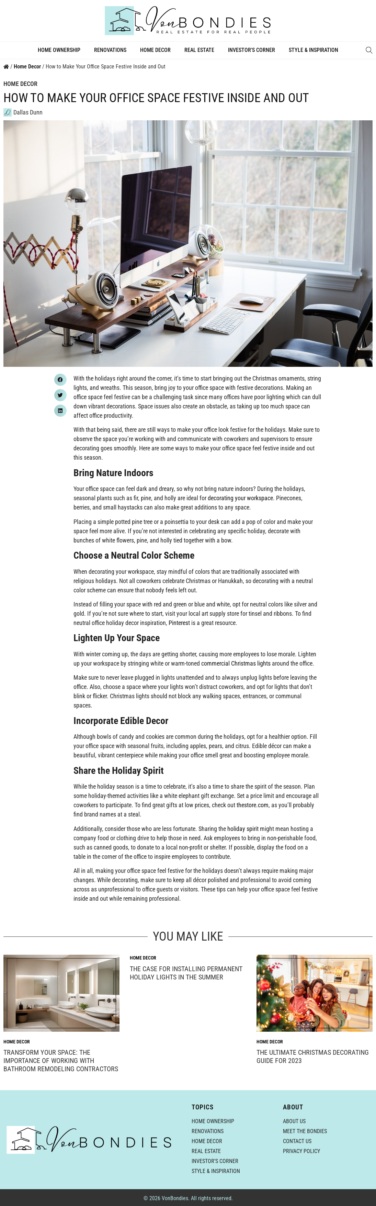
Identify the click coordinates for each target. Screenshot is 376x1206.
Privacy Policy (301, 1151)
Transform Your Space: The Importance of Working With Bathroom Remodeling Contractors (60, 1060)
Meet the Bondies (305, 1131)
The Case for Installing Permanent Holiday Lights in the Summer (186, 973)
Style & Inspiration (313, 50)
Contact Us (297, 1141)
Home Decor (155, 50)
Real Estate (199, 50)
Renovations (110, 50)
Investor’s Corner (251, 50)
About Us (294, 1121)
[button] (60, 380)
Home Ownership (59, 50)
